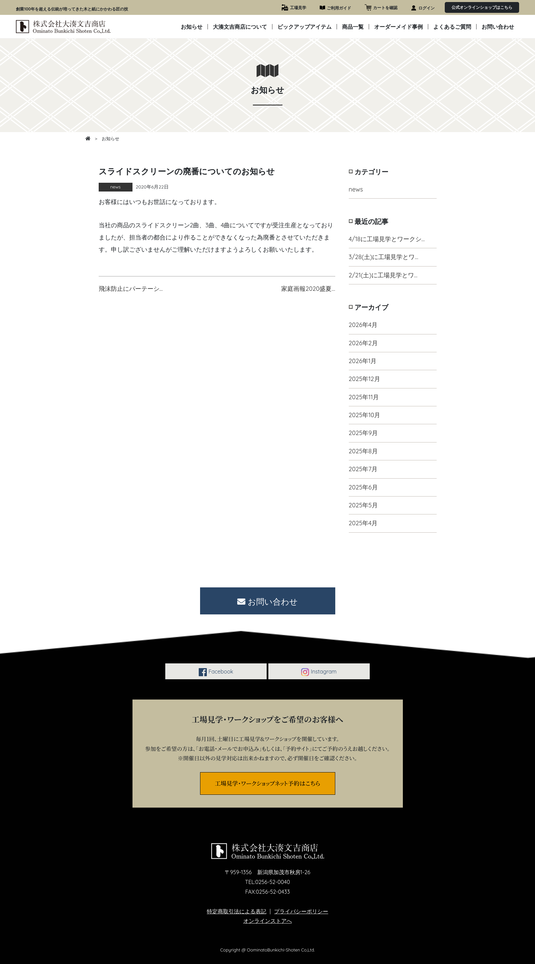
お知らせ (191, 26)
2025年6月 (363, 487)
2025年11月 (364, 397)
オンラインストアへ (267, 920)
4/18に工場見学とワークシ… (387, 239)
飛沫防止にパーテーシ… (131, 289)
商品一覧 (353, 26)
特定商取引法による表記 (236, 911)
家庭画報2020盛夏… (308, 289)
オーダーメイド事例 (398, 26)
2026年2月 (363, 343)
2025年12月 (364, 379)
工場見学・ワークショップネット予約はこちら (267, 783)
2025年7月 (363, 469)
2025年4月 (363, 523)
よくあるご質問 (452, 26)
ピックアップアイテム (304, 26)
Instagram (318, 672)
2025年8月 (363, 451)
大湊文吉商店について (240, 26)
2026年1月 (363, 361)
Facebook (216, 672)
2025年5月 (363, 505)
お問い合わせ (498, 26)
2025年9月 (363, 433)
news (356, 189)
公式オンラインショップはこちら (482, 7)
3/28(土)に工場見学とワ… (383, 257)
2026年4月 (363, 325)
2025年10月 (365, 415)
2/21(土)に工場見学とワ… (383, 275)
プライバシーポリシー (301, 911)
